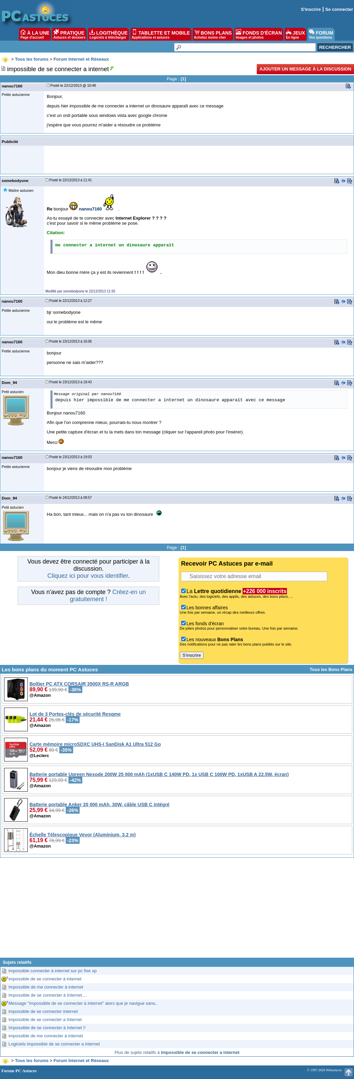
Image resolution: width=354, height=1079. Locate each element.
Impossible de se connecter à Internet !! (47, 1027)
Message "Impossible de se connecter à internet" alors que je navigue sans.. (83, 1003)
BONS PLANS (213, 34)
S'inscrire (311, 9)
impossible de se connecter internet (43, 1011)
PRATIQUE (70, 34)
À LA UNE (34, 34)
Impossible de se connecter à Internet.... (47, 995)
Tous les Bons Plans (331, 669)
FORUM (321, 34)
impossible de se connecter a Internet (45, 1019)
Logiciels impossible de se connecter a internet (54, 1043)
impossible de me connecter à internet (45, 1035)
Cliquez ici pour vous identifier (87, 575)
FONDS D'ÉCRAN (259, 34)
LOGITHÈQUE (108, 34)
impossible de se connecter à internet (44, 978)
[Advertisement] (177, 910)
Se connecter (339, 9)
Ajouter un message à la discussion (305, 69)
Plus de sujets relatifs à (177, 1052)
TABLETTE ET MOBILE (161, 34)
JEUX (295, 34)
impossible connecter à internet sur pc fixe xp (52, 970)
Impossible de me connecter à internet (45, 987)
